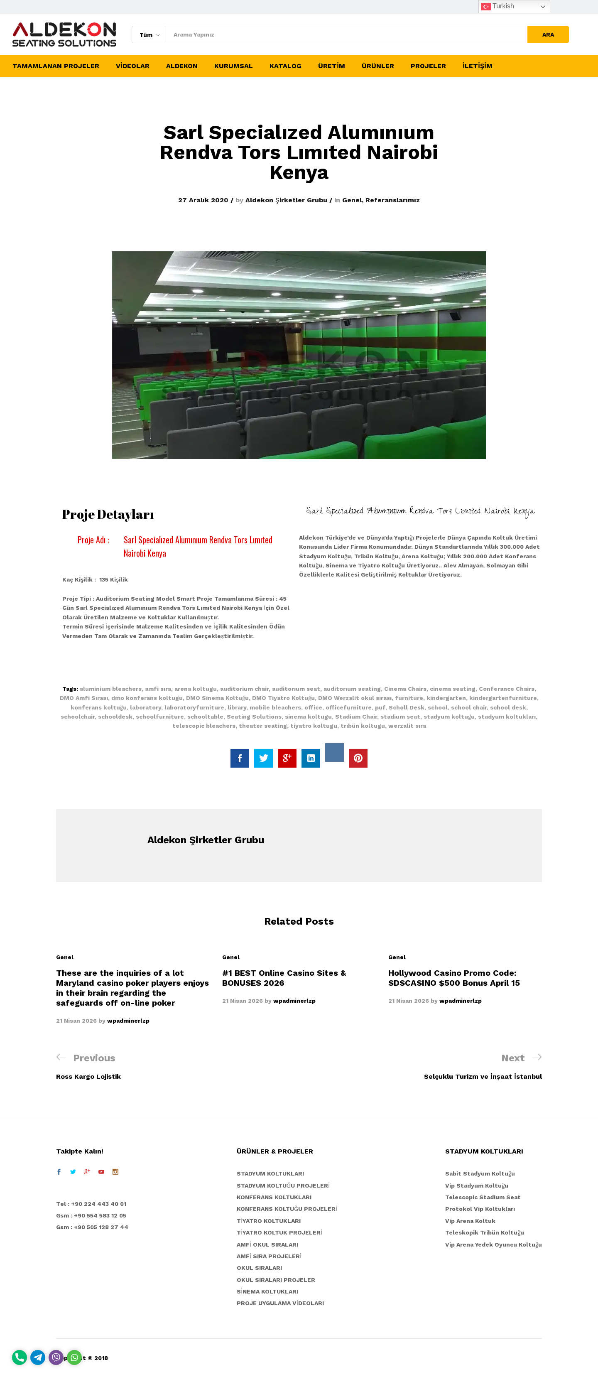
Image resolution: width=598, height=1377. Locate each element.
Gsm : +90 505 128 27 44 (92, 1227)
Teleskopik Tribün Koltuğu (484, 1232)
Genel (352, 200)
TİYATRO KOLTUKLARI (269, 1220)
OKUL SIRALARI (259, 1267)
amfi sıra (158, 688)
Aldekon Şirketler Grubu (286, 200)
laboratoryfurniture (194, 707)
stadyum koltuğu (449, 716)
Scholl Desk (406, 707)
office (313, 707)
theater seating (263, 725)
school (438, 707)
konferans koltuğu (99, 707)
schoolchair (78, 716)
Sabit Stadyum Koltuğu (480, 1173)
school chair (469, 707)
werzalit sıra (407, 725)
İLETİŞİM (478, 66)
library (237, 707)
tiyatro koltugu (313, 725)
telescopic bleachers (203, 725)
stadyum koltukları (507, 716)
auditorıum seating (352, 688)
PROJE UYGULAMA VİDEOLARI (280, 1303)
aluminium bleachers (111, 688)
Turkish (497, 7)
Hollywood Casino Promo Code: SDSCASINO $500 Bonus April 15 (454, 978)
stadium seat (400, 716)
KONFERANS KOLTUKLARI (274, 1197)
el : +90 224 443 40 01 (93, 1203)
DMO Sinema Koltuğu (217, 698)
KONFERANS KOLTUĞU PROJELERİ (287, 1208)
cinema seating (452, 688)
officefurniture (349, 707)
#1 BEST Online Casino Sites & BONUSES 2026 (284, 978)
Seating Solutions (254, 716)
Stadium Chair (356, 716)
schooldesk (115, 716)
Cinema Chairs (405, 688)
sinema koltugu (308, 716)
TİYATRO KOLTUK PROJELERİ (279, 1232)
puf (380, 707)
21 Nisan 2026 (76, 1020)
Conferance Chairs (506, 688)
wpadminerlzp (128, 1020)
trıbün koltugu (363, 725)
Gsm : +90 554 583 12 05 (91, 1215)
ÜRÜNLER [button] (378, 66)
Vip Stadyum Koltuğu (476, 1185)
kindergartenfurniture (503, 698)
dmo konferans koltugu (147, 698)
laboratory (145, 707)
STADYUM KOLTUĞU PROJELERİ (283, 1185)
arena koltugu (195, 688)
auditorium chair (244, 688)
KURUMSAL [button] (233, 66)
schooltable (205, 716)
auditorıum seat (296, 688)
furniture (409, 698)
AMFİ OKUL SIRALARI (267, 1244)
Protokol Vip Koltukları (480, 1208)
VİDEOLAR (133, 66)
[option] (133, 989)
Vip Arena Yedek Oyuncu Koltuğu (493, 1244)
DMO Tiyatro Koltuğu (283, 698)
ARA (548, 34)
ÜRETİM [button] (331, 66)
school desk (508, 707)
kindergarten (446, 698)
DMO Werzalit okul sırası (355, 698)
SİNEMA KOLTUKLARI (267, 1291)
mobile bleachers (275, 707)
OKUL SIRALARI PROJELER (276, 1279)
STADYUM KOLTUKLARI (270, 1173)
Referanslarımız (392, 200)
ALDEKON (182, 66)
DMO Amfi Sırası (84, 698)
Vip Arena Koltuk (470, 1220)
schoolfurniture (160, 716)
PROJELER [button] (428, 66)
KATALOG (285, 66)
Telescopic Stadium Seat (483, 1197)
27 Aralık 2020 (203, 200)
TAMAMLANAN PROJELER (55, 66)
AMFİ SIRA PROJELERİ (269, 1256)
